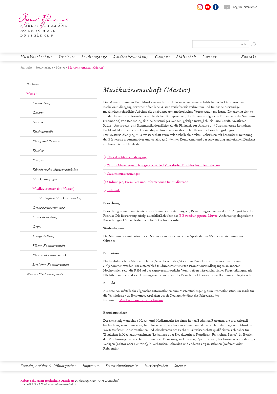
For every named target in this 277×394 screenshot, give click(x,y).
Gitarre (38, 122)
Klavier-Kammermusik (50, 255)
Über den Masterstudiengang (125, 157)
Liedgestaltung (44, 236)
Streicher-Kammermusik (51, 265)
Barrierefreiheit (156, 366)
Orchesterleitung (45, 217)
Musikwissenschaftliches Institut (141, 300)
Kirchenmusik (43, 132)
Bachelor (33, 84)
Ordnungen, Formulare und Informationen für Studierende (146, 182)
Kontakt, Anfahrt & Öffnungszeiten (48, 366)
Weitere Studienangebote (45, 274)
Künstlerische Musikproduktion (55, 170)
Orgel (37, 227)
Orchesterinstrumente (49, 208)
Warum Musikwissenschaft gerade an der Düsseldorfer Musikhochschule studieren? (162, 165)
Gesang (38, 113)
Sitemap (180, 366)
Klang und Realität (47, 141)
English (237, 7)
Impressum (91, 366)
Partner (209, 57)
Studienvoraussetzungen (122, 174)
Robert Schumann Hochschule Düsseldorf (44, 25)
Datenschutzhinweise (122, 366)
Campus (162, 57)
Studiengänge (94, 57)
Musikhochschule (36, 57)
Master (60, 67)
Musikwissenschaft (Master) (53, 189)
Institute (67, 57)
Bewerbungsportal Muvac (199, 216)
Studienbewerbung (131, 57)
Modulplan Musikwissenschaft (61, 198)
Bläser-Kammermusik (49, 246)
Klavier (38, 151)
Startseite (26, 67)
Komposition (42, 160)
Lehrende (112, 190)
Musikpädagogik (45, 179)
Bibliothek (186, 57)
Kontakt (249, 57)
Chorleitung (41, 103)
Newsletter (250, 7)
